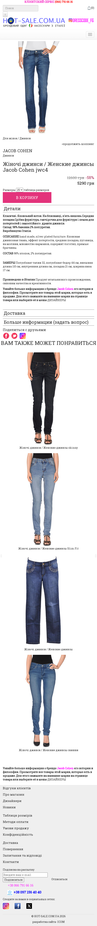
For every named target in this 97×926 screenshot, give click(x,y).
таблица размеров (36, 190)
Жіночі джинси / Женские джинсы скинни (48, 750)
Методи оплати (15, 822)
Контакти (11, 862)
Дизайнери (12, 801)
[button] (2, 553)
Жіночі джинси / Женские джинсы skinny (48, 447)
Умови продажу (16, 828)
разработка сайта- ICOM (48, 922)
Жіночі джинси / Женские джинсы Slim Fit (48, 548)
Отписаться (59, 879)
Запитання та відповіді (22, 855)
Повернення (13, 849)
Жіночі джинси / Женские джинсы (48, 649)
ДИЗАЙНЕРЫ (56, 300)
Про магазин (13, 794)
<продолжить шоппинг (78, 144)
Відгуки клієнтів (17, 788)
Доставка (10, 843)
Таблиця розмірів (17, 815)
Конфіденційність (18, 834)
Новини (9, 807)
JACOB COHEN (17, 150)
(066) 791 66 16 (64, 2)
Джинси (8, 155)
